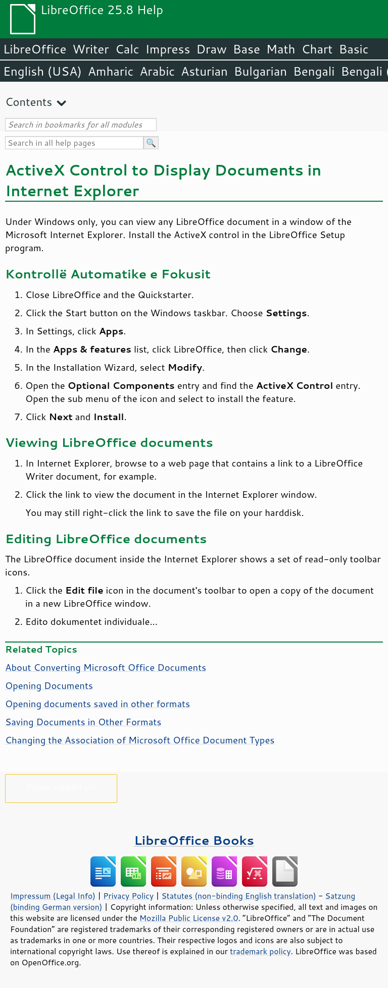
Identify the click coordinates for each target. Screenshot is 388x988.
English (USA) (42, 71)
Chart (316, 48)
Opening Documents (49, 685)
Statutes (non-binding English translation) (238, 895)
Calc (127, 48)
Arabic (157, 71)
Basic (353, 48)
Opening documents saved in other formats (97, 703)
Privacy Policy (128, 895)
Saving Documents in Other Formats (83, 721)
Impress (168, 48)
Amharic (110, 71)
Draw (211, 48)
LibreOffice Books (194, 840)
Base (246, 48)
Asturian (204, 71)
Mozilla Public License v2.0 (188, 917)
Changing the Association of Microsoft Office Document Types (139, 739)
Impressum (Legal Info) (52, 895)
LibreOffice (34, 48)
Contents (28, 101)
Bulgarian (260, 71)
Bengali (313, 71)
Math (281, 48)
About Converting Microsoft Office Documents (105, 667)
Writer (90, 48)
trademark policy (260, 951)
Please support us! (61, 786)
